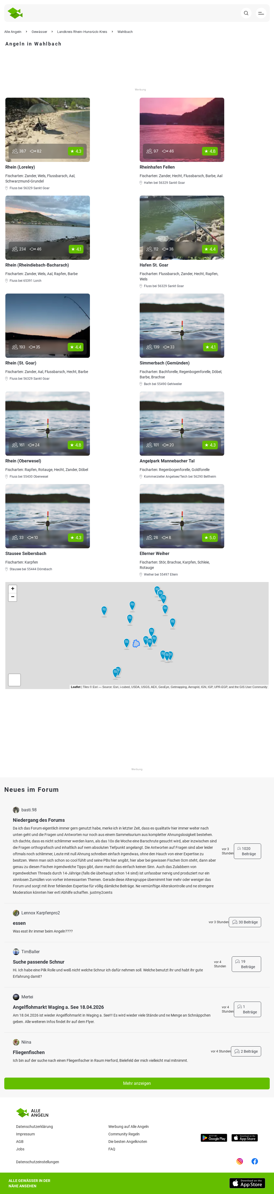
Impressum (25, 1134)
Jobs (20, 1149)
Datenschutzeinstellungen (37, 1162)
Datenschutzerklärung (34, 1126)
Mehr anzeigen (137, 1083)
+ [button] (12, 589)
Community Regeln (124, 1134)
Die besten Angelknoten (127, 1141)
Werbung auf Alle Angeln (128, 1126)
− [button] (12, 597)
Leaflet (75, 687)
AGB (20, 1141)
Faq (111, 1149)
